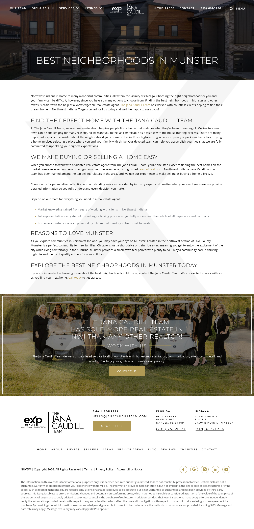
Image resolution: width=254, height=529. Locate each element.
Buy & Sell (41, 8)
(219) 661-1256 (210, 8)
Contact (187, 8)
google (194, 469)
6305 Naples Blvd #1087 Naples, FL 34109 (170, 419)
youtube (226, 469)
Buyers (73, 449)
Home (42, 449)
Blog (152, 449)
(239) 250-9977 (171, 429)
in (215, 469)
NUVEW (26, 469)
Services (66, 8)
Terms (88, 469)
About (57, 449)
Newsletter (112, 426)
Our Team (18, 8)
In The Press (164, 8)
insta (205, 469)
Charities (189, 449)
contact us (127, 371)
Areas (107, 449)
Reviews (168, 449)
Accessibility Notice (129, 469)
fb (183, 469)
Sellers (91, 449)
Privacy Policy (105, 469)
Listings (91, 8)
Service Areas (130, 449)
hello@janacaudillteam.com (120, 416)
